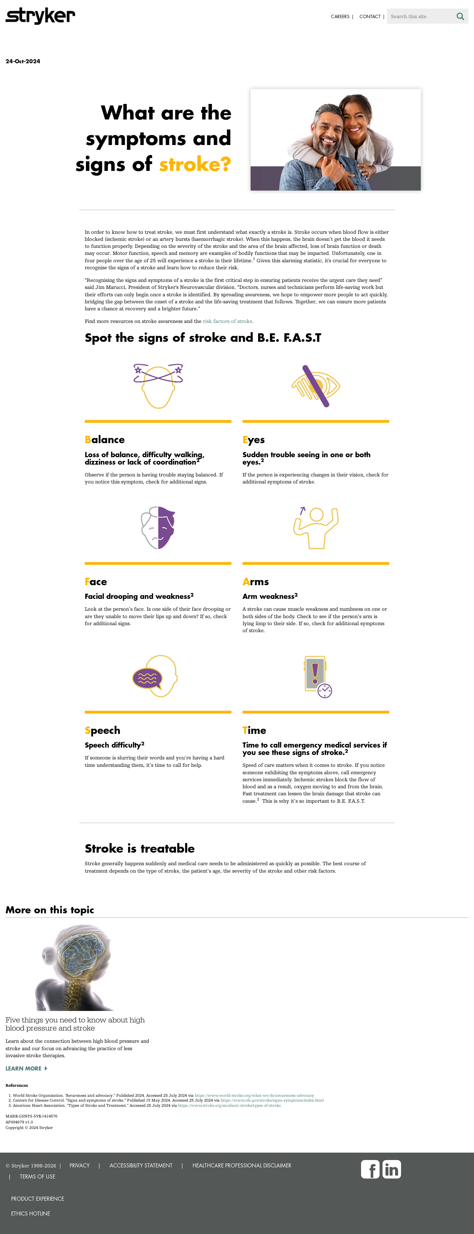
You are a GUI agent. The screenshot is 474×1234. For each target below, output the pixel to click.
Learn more (23, 1068)
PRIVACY (80, 1165)
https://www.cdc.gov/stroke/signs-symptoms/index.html (272, 1100)
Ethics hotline (30, 1213)
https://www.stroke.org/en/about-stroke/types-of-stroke (229, 1105)
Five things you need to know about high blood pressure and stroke (75, 1023)
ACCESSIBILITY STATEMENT (141, 1165)
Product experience (37, 1198)
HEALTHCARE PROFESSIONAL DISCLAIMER (242, 1165)
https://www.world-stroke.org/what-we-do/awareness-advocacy (254, 1095)
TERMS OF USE (37, 1176)
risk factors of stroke (227, 321)
